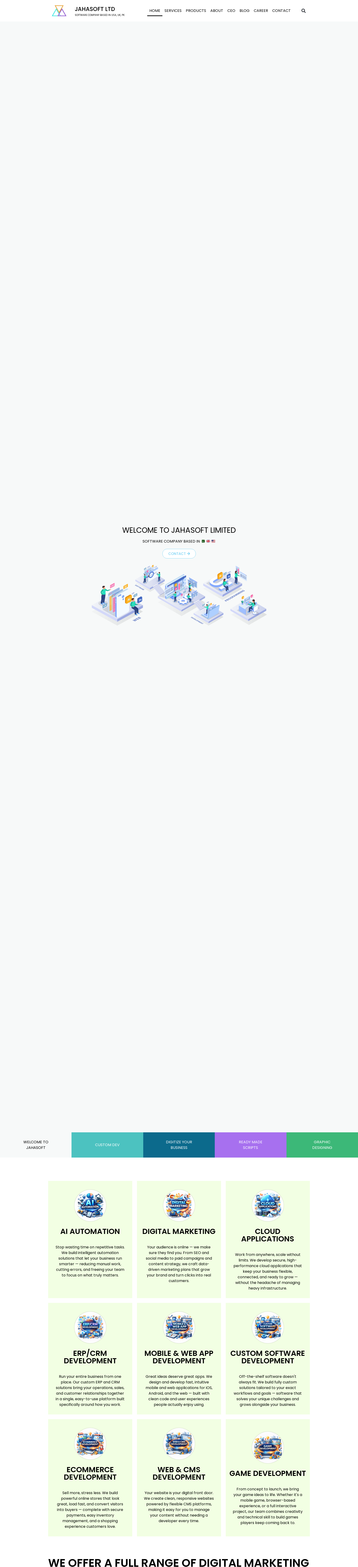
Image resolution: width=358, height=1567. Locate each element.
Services (173, 10)
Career (261, 10)
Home (154, 10)
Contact (281, 10)
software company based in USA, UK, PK (100, 15)
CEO (231, 10)
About (216, 10)
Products (196, 10)
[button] (304, 11)
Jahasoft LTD (95, 9)
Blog (245, 10)
